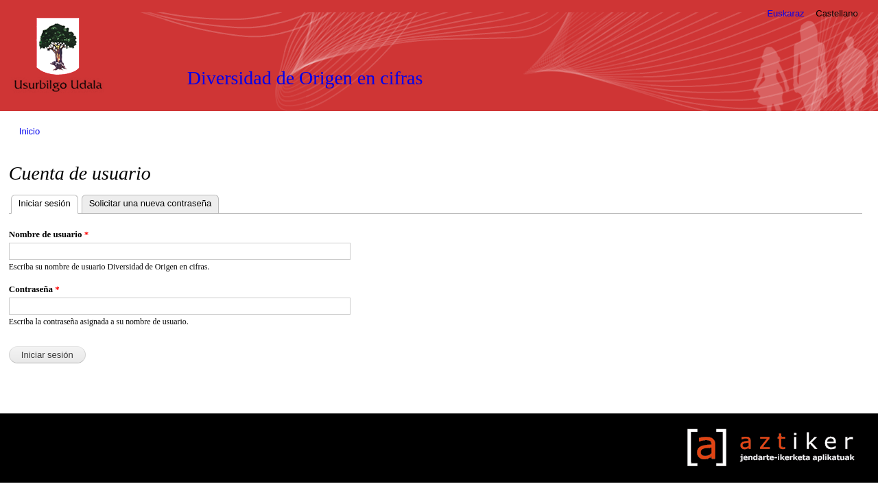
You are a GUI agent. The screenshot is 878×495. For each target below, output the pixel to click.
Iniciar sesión (48, 201)
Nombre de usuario (48, 234)
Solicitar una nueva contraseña (150, 203)
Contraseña (34, 289)
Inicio (29, 131)
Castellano (836, 13)
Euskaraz (785, 13)
